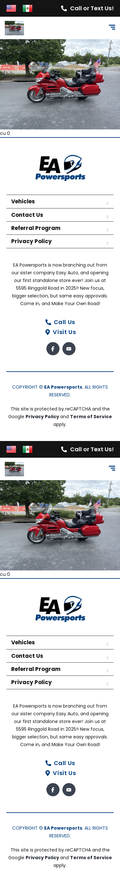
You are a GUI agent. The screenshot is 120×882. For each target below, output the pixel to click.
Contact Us (27, 215)
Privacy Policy (31, 241)
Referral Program (35, 228)
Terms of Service (91, 416)
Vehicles (23, 201)
